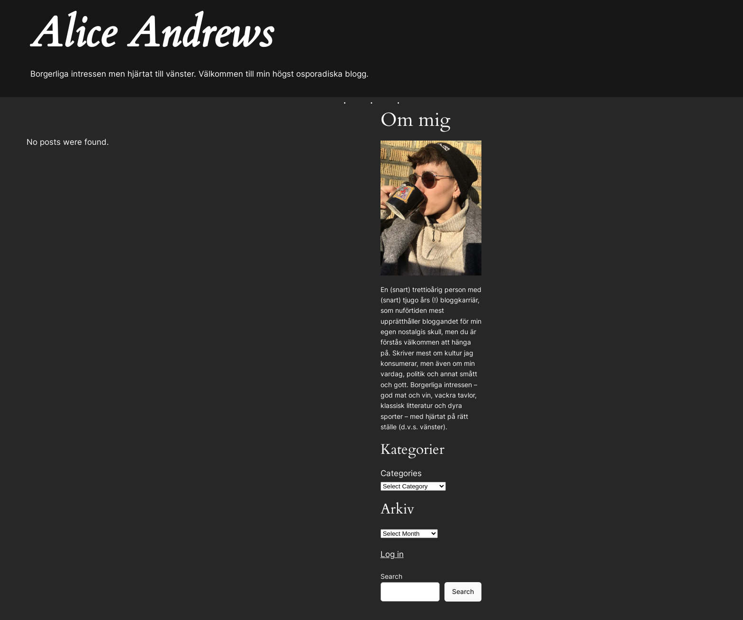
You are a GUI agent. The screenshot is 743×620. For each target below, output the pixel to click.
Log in (392, 554)
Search (391, 576)
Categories (401, 473)
